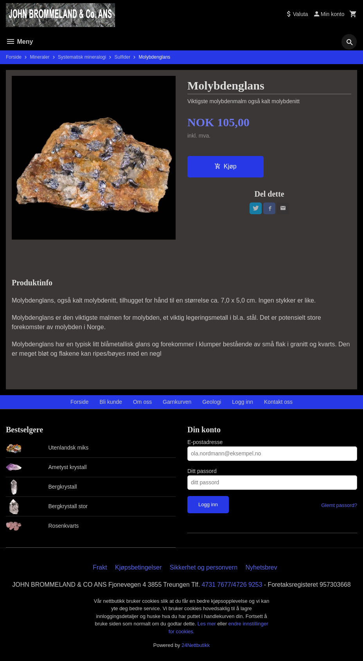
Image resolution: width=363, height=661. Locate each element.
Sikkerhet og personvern (203, 567)
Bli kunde (111, 402)
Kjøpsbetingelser (138, 567)
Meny (19, 41)
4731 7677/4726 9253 (232, 584)
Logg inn (242, 402)
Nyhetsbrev (261, 567)
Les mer (207, 624)
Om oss (142, 402)
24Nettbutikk (196, 645)
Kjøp (225, 166)
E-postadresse (205, 442)
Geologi (211, 402)
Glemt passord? (339, 505)
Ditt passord (202, 471)
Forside (14, 57)
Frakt (100, 567)
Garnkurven (177, 402)
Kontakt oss (278, 402)
